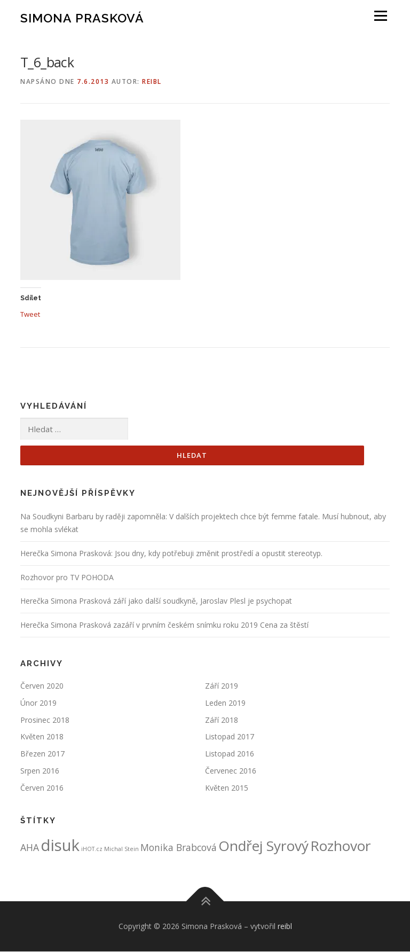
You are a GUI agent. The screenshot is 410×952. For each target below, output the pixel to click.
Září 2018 (221, 720)
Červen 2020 (42, 686)
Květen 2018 (42, 737)
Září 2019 (221, 686)
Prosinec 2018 (44, 720)
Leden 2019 (225, 703)
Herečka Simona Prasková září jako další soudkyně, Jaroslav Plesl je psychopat (156, 601)
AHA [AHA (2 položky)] (29, 847)
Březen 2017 (42, 754)
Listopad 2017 (229, 737)
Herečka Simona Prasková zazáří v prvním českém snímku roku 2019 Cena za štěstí (164, 625)
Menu (380, 16)
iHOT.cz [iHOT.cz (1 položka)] (91, 849)
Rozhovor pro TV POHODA (67, 577)
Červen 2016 (42, 788)
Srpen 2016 (39, 771)
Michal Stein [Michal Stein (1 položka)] (121, 849)
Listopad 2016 (229, 754)
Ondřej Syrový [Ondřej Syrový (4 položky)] (263, 845)
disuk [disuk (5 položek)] (60, 845)
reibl (152, 81)
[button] (100, 200)
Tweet (30, 313)
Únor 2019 (38, 703)
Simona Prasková (82, 17)
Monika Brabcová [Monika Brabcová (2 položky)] (178, 847)
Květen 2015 (226, 788)
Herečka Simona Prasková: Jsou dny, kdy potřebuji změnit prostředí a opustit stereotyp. (171, 553)
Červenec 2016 (230, 771)
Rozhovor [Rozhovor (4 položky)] (340, 845)
